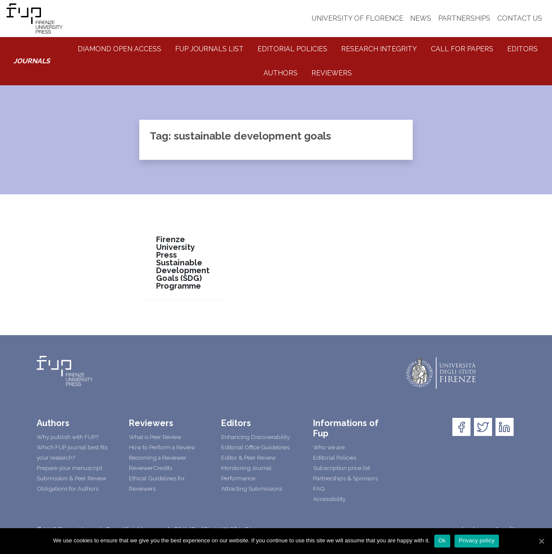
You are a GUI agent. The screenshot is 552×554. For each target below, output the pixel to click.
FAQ (319, 488)
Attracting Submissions (251, 488)
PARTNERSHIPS (464, 18)
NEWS (420, 18)
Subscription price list (341, 467)
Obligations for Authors (67, 488)
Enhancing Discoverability (255, 436)
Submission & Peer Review (72, 478)
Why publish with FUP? (67, 436)
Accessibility (329, 498)
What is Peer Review (155, 436)
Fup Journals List (209, 49)
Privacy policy (477, 540)
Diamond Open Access (119, 49)
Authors (280, 73)
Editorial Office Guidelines (255, 447)
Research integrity (379, 49)
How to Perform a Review (162, 447)
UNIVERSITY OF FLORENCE (357, 18)
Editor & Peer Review (248, 457)
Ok (442, 540)
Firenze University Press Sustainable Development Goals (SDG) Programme (183, 263)
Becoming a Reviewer (157, 457)
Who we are (329, 447)
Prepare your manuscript (69, 467)
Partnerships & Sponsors (345, 478)
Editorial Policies (292, 49)
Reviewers (331, 73)
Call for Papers (462, 49)
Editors (522, 49)
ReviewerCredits (150, 467)
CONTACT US (519, 18)
